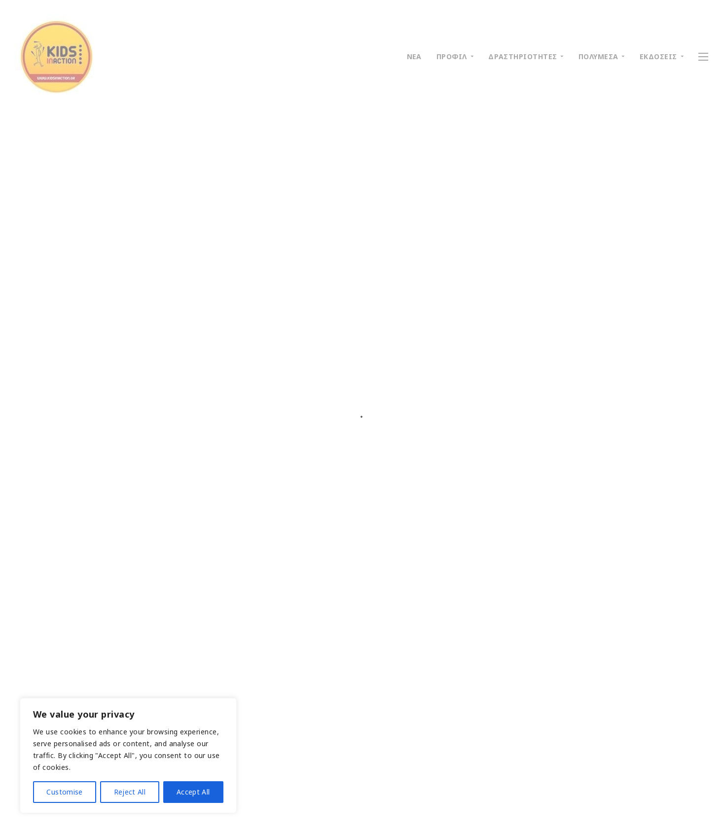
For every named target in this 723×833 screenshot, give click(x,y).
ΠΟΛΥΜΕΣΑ (598, 56)
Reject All (130, 792)
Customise (64, 792)
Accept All (193, 792)
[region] (128, 755)
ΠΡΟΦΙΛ (451, 56)
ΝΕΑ (414, 56)
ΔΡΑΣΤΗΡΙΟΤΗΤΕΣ (522, 56)
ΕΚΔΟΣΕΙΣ (658, 56)
